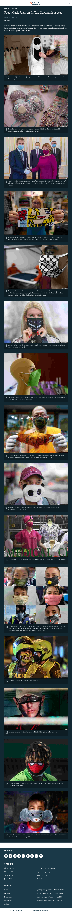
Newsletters (8, 897)
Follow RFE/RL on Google (40, 910)
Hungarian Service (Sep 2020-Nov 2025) (50, 900)
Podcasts (7, 904)
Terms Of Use (8, 875)
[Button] (7, 21)
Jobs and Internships (11, 879)
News (6, 890)
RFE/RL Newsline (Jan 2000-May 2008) (50, 893)
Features (7, 893)
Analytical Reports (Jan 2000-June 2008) (50, 897)
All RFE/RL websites (16, 910)
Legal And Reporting (43, 872)
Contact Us (40, 879)
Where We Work (9, 872)
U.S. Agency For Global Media (46, 868)
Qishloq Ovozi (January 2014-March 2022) (50, 890)
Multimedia (8, 900)
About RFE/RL (9, 868)
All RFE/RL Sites (42, 875)
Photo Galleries (10, 9)
